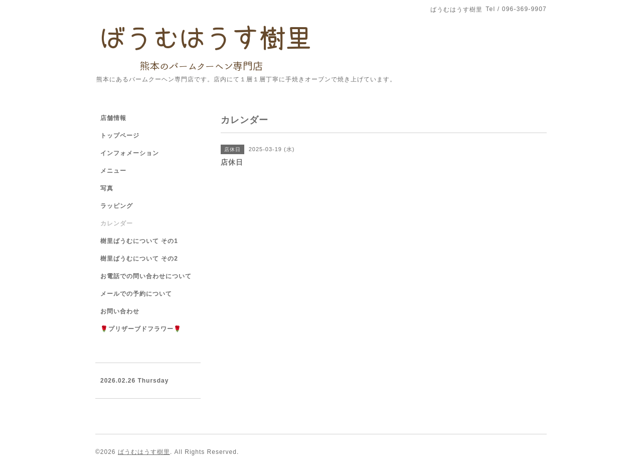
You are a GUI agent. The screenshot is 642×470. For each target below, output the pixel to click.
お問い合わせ (119, 311)
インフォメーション (129, 153)
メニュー (113, 170)
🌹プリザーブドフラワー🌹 (141, 328)
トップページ (119, 135)
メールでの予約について (136, 293)
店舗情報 (113, 118)
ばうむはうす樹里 (144, 451)
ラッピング (116, 205)
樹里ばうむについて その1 (139, 241)
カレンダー (116, 223)
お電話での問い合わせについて (146, 276)
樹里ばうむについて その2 (139, 258)
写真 (106, 188)
